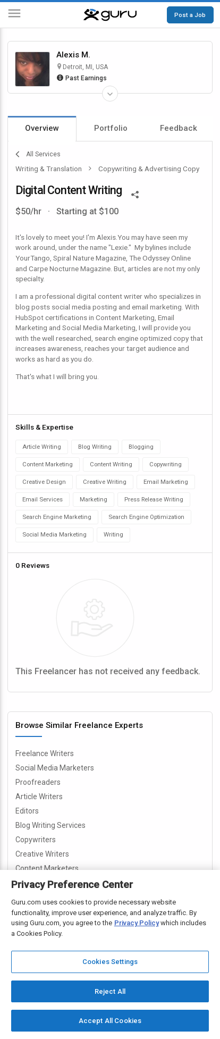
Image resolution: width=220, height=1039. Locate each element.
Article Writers (39, 796)
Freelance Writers (44, 753)
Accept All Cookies (110, 1021)
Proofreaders (38, 782)
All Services (38, 154)
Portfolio (111, 128)
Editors (27, 811)
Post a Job (190, 15)
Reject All (110, 991)
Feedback (178, 128)
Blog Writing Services (50, 825)
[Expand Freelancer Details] (110, 94)
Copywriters (35, 839)
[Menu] (14, 15)
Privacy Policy (136, 923)
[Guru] (110, 15)
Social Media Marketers (54, 768)
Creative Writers (42, 854)
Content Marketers (47, 868)
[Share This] (135, 193)
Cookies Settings (110, 962)
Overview (42, 128)
